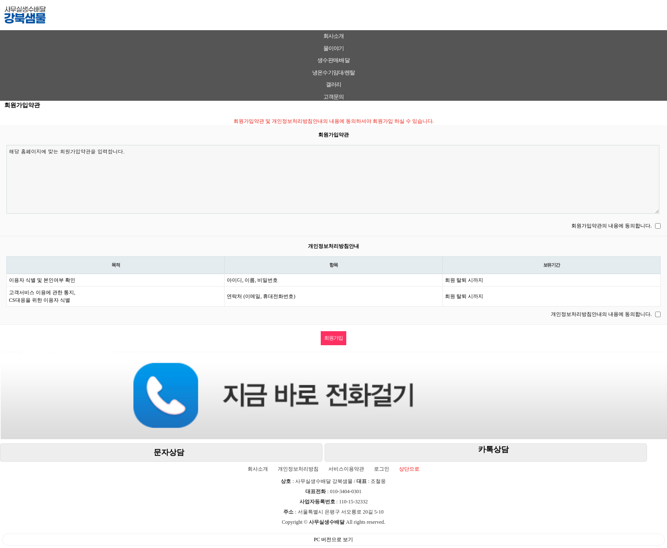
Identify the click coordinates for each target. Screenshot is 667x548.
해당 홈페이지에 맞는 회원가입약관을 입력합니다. (332, 179)
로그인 (381, 469)
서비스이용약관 (346, 469)
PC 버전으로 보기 (333, 539)
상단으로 (409, 469)
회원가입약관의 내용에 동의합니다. (611, 226)
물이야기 (333, 48)
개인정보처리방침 (298, 469)
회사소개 (333, 36)
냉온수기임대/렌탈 (333, 72)
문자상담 (169, 452)
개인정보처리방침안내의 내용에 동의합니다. (601, 314)
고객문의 (333, 97)
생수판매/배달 (333, 60)
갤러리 (333, 84)
